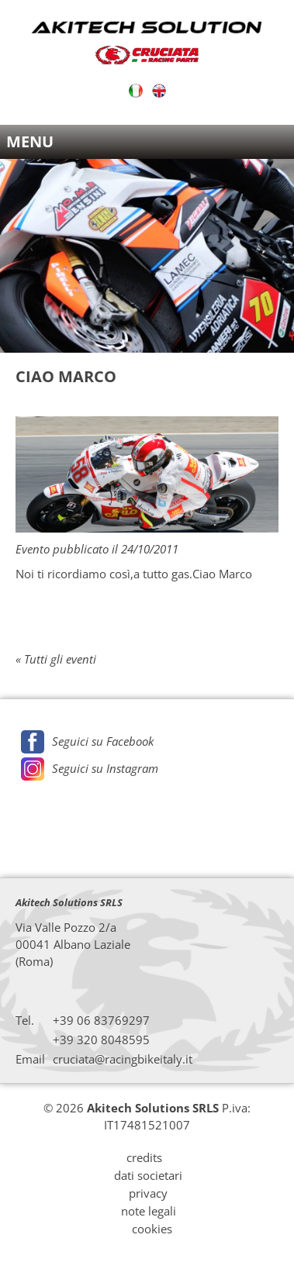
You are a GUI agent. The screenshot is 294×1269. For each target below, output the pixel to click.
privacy (148, 1193)
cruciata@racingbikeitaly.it (122, 1059)
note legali (148, 1211)
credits (144, 1157)
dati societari (148, 1175)
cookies (152, 1228)
